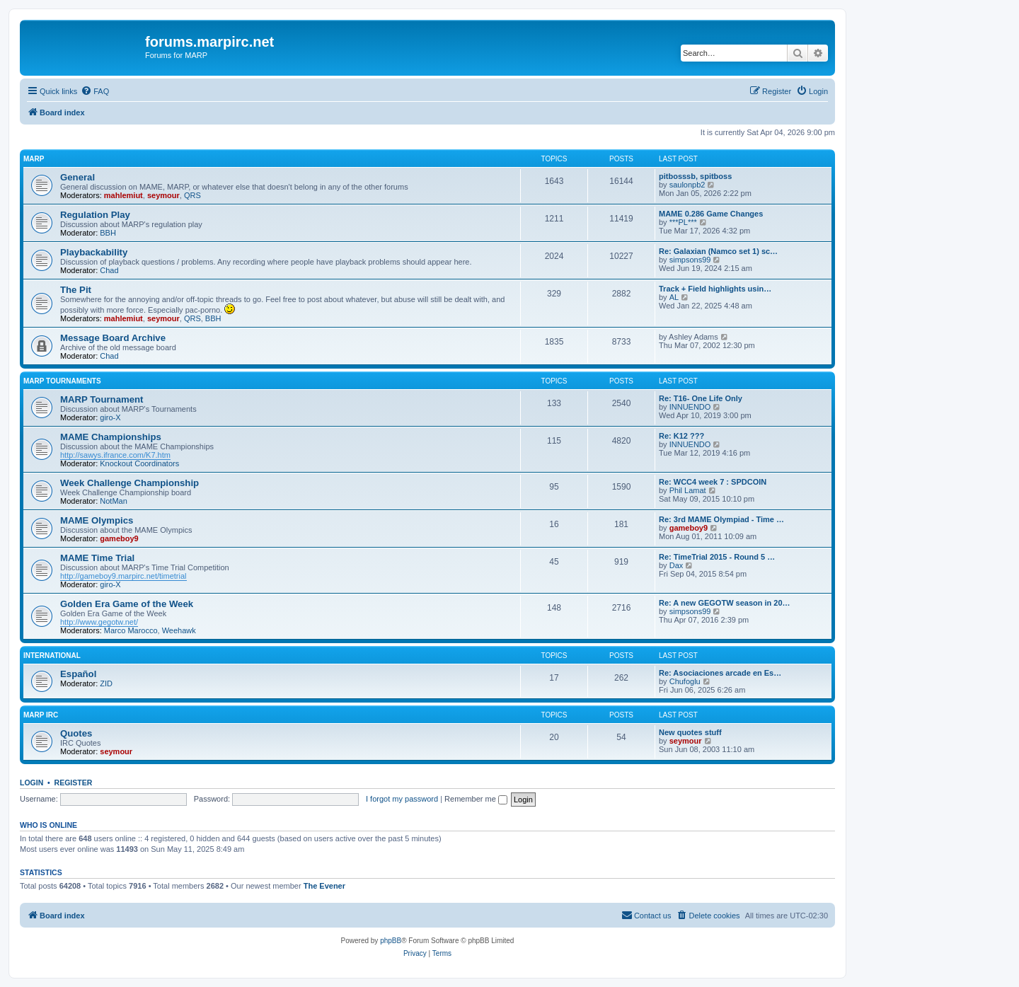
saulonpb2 (687, 184)
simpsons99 (690, 259)
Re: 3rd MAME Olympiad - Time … (721, 519)
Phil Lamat (687, 490)
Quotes (76, 733)
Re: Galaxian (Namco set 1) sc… (718, 251)
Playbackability (93, 252)
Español (78, 674)
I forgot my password (402, 799)
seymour (163, 195)
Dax (676, 565)
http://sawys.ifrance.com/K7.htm (115, 455)
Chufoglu (685, 681)
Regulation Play (95, 214)
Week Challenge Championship (129, 483)
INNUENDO (690, 407)
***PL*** (683, 222)
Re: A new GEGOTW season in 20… (724, 603)
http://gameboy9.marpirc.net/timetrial (123, 576)
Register (73, 782)
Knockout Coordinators (139, 463)
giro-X (110, 417)
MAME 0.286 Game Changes (711, 213)
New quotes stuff (690, 732)
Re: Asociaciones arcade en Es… (720, 673)
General (77, 177)
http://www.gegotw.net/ (99, 622)
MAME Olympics (96, 520)
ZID (106, 683)
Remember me (475, 799)
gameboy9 (119, 538)
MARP (33, 159)
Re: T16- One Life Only (700, 398)
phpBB (390, 941)
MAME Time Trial (97, 558)
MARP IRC (40, 715)
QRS (192, 195)
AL (674, 297)
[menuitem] (95, 91)
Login (31, 782)
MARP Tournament (101, 399)
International (52, 655)
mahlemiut (123, 195)
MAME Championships (110, 437)
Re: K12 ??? (681, 436)
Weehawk (179, 630)
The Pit (75, 289)
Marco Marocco (131, 630)
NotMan (113, 501)
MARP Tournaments (62, 381)
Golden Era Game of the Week (126, 604)
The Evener (324, 886)
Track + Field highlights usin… (715, 288)
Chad (109, 270)
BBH (108, 233)
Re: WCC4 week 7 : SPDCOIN (712, 482)
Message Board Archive (113, 338)
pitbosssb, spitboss (695, 176)
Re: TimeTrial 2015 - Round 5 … (717, 557)
